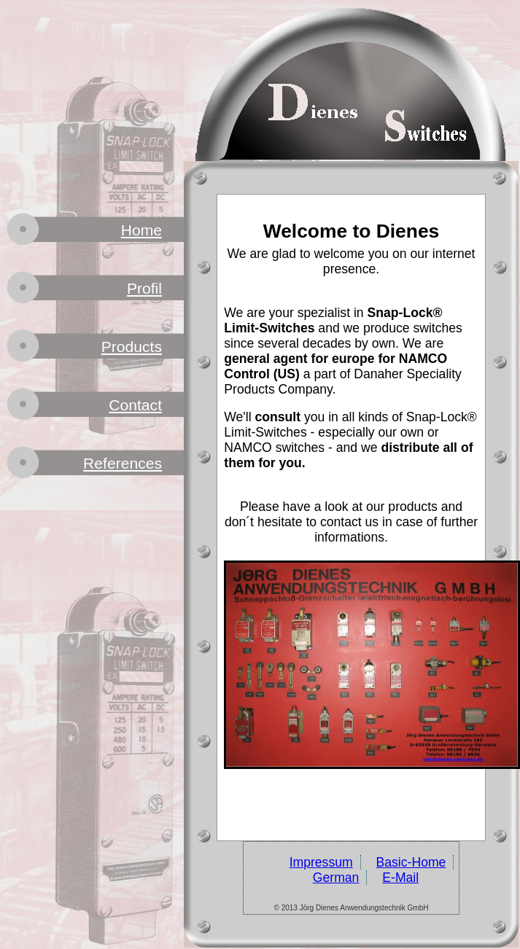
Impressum (321, 862)
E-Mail (400, 877)
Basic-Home (411, 862)
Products (131, 346)
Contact (135, 405)
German (336, 877)
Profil (144, 288)
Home (141, 230)
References (122, 463)
